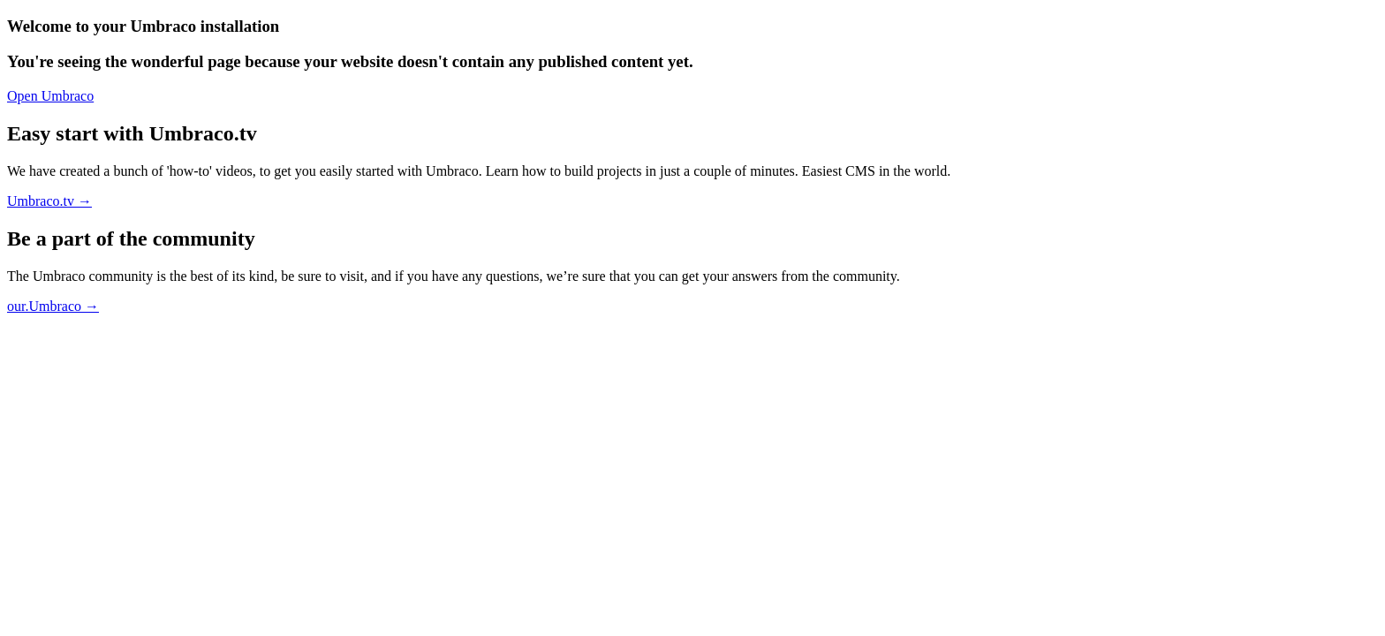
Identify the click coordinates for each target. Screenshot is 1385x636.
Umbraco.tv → (49, 200)
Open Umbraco (50, 95)
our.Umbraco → (53, 306)
